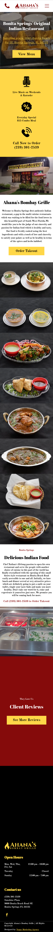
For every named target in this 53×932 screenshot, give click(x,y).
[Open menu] (47, 6)
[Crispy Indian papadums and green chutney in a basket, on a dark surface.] (26, 491)
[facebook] (6, 915)
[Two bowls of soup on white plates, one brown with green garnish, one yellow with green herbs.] (26, 315)
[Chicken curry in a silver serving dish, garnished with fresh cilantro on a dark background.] (26, 456)
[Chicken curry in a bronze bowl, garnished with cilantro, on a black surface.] (26, 421)
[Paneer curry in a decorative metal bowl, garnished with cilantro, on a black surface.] (26, 526)
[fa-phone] (7, 8)
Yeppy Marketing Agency (27, 930)
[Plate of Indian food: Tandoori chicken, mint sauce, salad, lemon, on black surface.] (26, 350)
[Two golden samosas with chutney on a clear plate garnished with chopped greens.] (26, 385)
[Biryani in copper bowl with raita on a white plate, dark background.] (26, 280)
